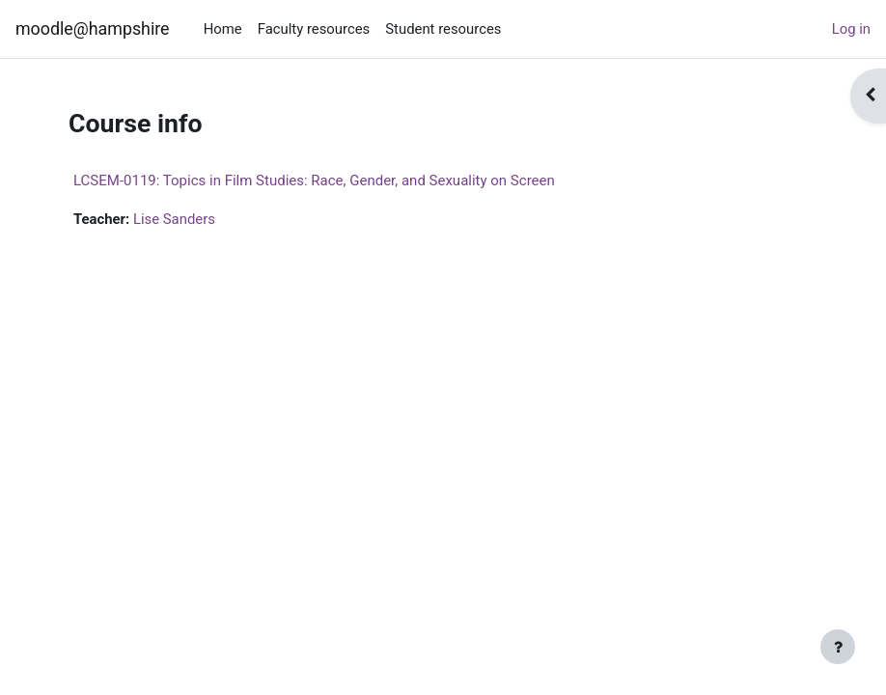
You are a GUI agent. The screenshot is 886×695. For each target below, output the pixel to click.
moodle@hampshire (92, 28)
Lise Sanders (174, 219)
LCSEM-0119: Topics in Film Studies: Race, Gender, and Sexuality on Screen (314, 180)
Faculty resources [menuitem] (314, 29)
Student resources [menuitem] (443, 29)
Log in (851, 29)
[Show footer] (837, 646)
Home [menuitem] (223, 29)
